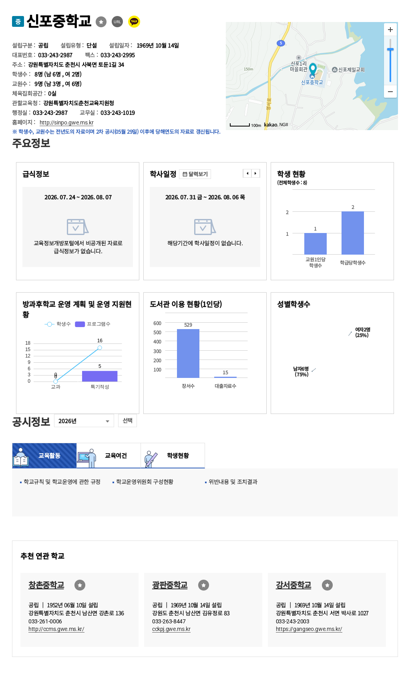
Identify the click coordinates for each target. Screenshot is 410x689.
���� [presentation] (247, 173)
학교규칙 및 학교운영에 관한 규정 (62, 482)
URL (117, 22)
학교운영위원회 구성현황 (144, 482)
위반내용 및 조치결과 (233, 482)
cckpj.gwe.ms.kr (171, 629)
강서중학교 (293, 585)
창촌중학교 (46, 585)
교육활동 (49, 455)
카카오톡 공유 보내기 (134, 22)
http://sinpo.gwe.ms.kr (67, 122)
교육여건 (113, 455)
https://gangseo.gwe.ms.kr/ (309, 629)
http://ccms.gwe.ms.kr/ (56, 629)
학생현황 (178, 455)
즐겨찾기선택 (101, 22)
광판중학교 (169, 585)
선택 (128, 420)
